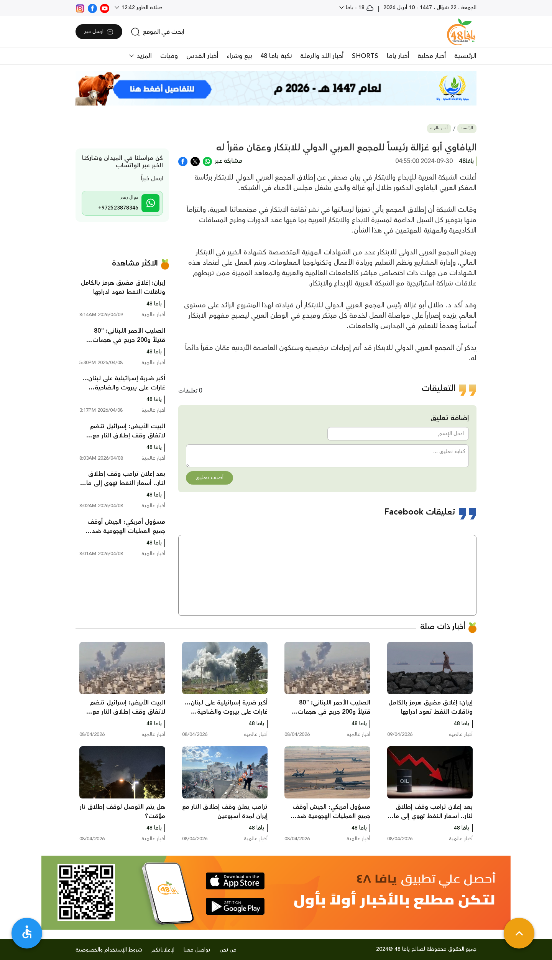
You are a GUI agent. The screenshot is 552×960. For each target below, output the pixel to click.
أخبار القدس (202, 56)
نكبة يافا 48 (276, 56)
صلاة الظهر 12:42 (141, 7)
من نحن (228, 950)
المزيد (143, 56)
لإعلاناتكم (162, 950)
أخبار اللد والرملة (321, 56)
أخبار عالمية (439, 128)
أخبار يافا (398, 56)
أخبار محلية (431, 56)
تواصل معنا (197, 950)
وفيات (169, 56)
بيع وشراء (239, 56)
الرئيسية (465, 56)
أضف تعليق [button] (209, 477)
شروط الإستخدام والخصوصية (109, 950)
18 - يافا (359, 7)
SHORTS (365, 56)
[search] (157, 32)
